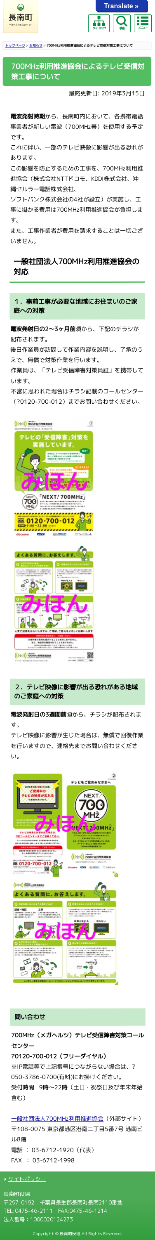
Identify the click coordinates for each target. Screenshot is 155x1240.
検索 (121, 23)
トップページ (15, 45)
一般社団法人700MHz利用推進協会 (57, 1118)
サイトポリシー (27, 1179)
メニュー (142, 23)
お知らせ (35, 45)
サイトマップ (99, 23)
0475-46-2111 (34, 1210)
